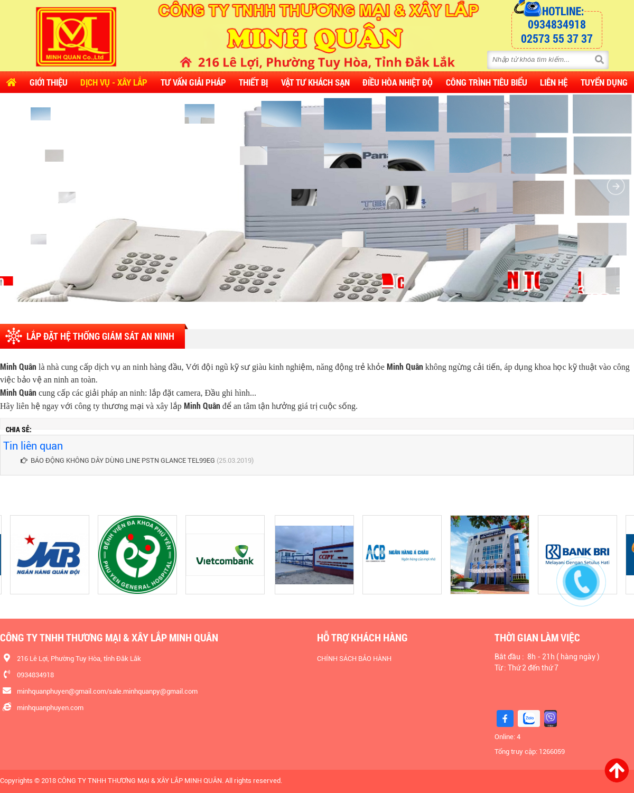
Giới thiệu (49, 82)
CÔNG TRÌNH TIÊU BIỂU (486, 82)
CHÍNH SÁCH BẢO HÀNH (354, 659)
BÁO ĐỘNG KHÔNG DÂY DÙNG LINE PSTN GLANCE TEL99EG (118, 460)
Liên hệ (553, 82)
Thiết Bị (253, 82)
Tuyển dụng (604, 82)
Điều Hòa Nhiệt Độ (397, 82)
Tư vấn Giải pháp (193, 82)
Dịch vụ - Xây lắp (113, 82)
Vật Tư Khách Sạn (315, 82)
